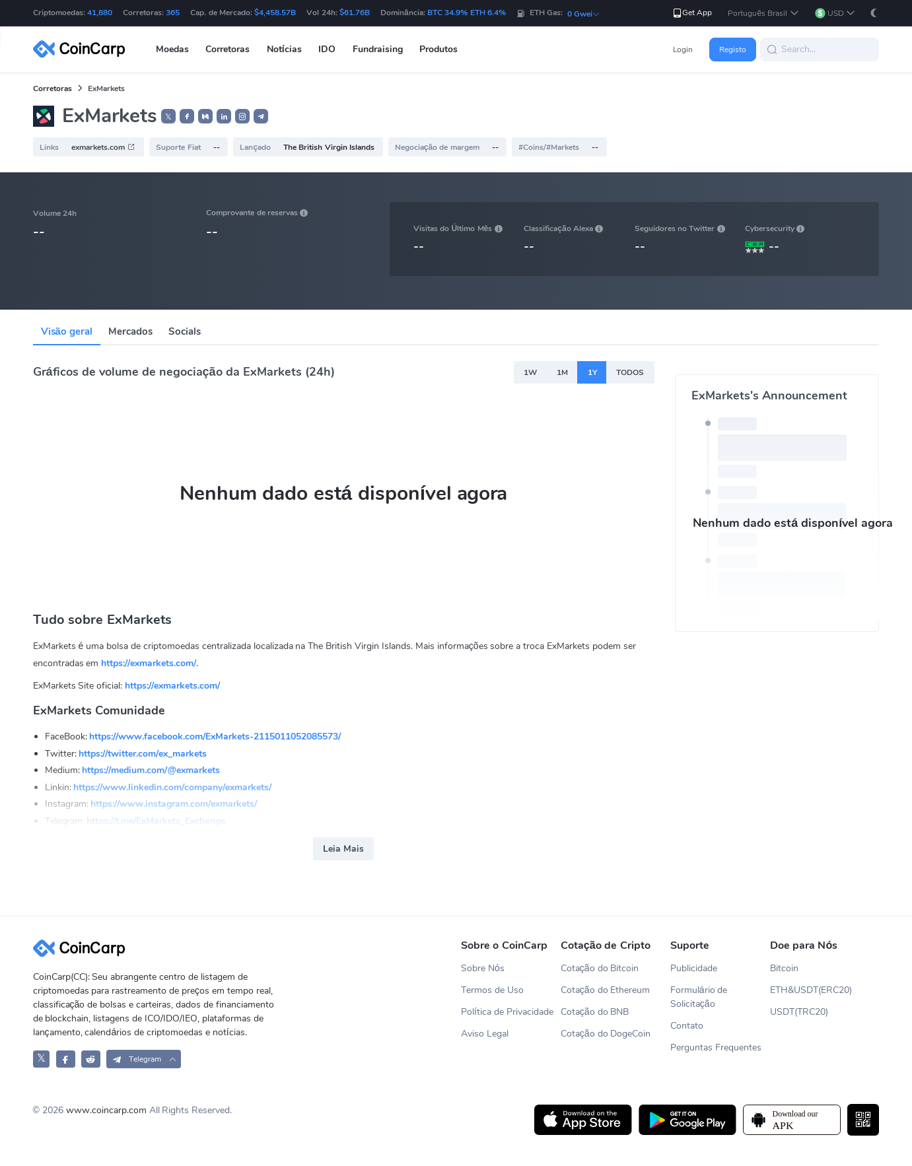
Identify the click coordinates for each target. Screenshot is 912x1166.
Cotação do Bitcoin (600, 968)
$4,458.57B (275, 12)
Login (683, 49)
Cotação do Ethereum (605, 990)
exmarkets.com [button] (103, 147)
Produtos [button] (438, 49)
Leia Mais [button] (343, 848)
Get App (692, 12)
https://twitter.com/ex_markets (143, 753)
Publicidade (693, 968)
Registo (732, 49)
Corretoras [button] (227, 49)
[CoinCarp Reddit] (90, 1058)
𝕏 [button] (168, 117)
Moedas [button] (172, 49)
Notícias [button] (284, 49)
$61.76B (354, 12)
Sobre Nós (483, 968)
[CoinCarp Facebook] (65, 1058)
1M (562, 372)
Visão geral (67, 331)
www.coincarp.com (106, 1110)
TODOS (630, 372)
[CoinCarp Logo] (82, 49)
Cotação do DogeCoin (606, 1033)
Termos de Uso (492, 990)
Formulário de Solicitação (699, 997)
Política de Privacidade (507, 1012)
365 (173, 12)
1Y (592, 372)
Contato (686, 1025)
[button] (763, 13)
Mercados (130, 331)
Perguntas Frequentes (715, 1047)
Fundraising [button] (378, 49)
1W (530, 372)
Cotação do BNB (595, 1012)
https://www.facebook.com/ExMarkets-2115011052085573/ (215, 736)
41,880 (99, 12)
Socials (184, 331)
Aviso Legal (485, 1033)
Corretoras (52, 88)
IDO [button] (326, 49)
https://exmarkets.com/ (148, 663)
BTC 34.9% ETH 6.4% (466, 12)
